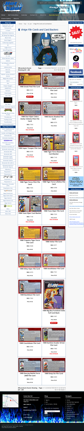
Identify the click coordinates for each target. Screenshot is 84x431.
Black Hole (8, 38)
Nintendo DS (8, 135)
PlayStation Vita (8, 188)
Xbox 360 (8, 211)
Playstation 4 (8, 181)
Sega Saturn (8, 203)
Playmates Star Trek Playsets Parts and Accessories (8, 26)
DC (8, 45)
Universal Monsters (8, 124)
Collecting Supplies (8, 42)
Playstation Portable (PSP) (8, 184)
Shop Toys (8, 23)
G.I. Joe (8, 56)
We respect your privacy (7, 426)
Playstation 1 (8, 171)
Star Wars (8, 104)
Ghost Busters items (8, 58)
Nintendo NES (8, 154)
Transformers (8, 122)
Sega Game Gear (8, 195)
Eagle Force (8, 47)
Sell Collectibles (13, 15)
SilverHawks (8, 93)
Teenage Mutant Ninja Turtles (8, 113)
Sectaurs (7, 90)
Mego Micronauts (8, 78)
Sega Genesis (8, 198)
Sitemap (21, 426)
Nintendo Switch (8, 160)
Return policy (15, 426)
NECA (8, 81)
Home (3, 15)
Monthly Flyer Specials (73, 402)
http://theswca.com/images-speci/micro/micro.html (75, 211)
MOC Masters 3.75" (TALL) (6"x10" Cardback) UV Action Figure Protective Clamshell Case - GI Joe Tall (76, 123)
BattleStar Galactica (8, 33)
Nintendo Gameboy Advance (8, 143)
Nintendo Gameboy (8, 138)
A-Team (8, 30)
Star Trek (8, 95)
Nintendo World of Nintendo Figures (8, 166)
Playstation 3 (8, 179)
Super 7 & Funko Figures (8, 107)
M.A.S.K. (8, 69)
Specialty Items (54, 15)
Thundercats (8, 117)
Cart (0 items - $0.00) (53, 3)
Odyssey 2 (8, 169)
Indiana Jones (8, 67)
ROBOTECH (8, 88)
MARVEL (8, 72)
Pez (8, 83)
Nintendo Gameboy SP (8, 147)
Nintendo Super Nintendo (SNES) (8, 157)
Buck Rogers (8, 40)
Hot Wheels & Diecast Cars (8, 64)
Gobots (8, 61)
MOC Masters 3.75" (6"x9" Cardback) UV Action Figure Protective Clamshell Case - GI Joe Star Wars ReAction (76, 146)
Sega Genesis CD (8, 200)
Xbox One (8, 213)
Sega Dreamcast (8, 193)
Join (46, 3)
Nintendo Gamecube (8, 149)
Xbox (8, 209)
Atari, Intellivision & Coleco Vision (8, 129)
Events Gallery (6, 18)
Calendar (24, 15)
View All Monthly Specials (76, 42)
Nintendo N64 (8, 151)
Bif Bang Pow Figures (8, 35)
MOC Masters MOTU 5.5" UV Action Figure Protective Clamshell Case (76, 168)
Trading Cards (8, 119)
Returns (16, 18)
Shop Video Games (8, 127)
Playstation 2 (8, 174)
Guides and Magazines (8, 133)
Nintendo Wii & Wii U (8, 163)
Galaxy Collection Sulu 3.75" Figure (76, 102)
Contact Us (33, 15)
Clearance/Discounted (69, 15)
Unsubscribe (80, 84)
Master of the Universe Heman (8, 75)
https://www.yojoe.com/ (74, 216)
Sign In (41, 3)
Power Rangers (8, 86)
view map (26, 414)
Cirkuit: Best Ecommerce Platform (9, 427)
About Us (43, 15)
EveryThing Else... (8, 50)
